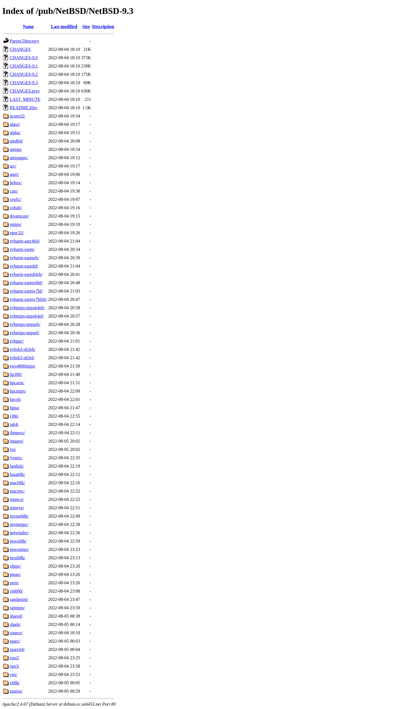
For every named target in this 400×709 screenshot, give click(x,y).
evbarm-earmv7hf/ (26, 291)
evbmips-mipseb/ (25, 324)
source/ (16, 632)
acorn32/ (17, 116)
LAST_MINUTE (25, 99)
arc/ (13, 166)
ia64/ (14, 424)
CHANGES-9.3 (24, 82)
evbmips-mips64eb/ (27, 307)
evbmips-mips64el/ (27, 316)
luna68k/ (17, 474)
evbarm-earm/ (22, 249)
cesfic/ (15, 199)
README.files (23, 107)
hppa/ (15, 407)
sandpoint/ (19, 599)
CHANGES (20, 49)
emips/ (16, 224)
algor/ (15, 124)
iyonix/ (16, 457)
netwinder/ (19, 532)
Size (86, 26)
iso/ (13, 449)
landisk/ (17, 466)
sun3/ (14, 666)
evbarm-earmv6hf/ (26, 282)
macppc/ (17, 491)
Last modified (64, 26)
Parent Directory (24, 41)
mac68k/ (17, 482)
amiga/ (16, 149)
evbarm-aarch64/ (25, 241)
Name (28, 26)
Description (103, 26)
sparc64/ (17, 649)
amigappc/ (19, 157)
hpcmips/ (18, 391)
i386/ (14, 416)
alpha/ (15, 132)
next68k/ (17, 557)
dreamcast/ (19, 216)
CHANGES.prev (25, 91)
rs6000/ (16, 591)
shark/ (15, 624)
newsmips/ (19, 549)
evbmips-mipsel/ (24, 332)
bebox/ (16, 182)
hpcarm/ (17, 382)
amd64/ (16, 141)
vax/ (14, 674)
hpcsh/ (15, 399)
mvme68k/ (19, 516)
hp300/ (16, 374)
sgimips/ (17, 607)
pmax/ (15, 574)
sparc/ (15, 641)
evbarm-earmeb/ (24, 257)
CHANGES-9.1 (24, 66)
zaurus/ (16, 691)
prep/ (14, 582)
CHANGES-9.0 (24, 57)
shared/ (16, 616)
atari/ (14, 174)
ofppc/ (15, 566)
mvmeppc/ (19, 524)
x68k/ (15, 682)
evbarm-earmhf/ (24, 266)
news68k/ (18, 541)
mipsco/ (17, 499)
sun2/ (14, 657)
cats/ (14, 191)
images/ (17, 441)
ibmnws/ (17, 432)
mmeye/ (17, 507)
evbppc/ (17, 341)
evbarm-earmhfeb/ (26, 274)
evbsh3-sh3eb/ (22, 349)
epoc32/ (17, 232)
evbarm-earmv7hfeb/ (28, 299)
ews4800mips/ (22, 366)
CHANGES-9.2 (24, 74)
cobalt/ (16, 207)
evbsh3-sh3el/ (22, 357)
